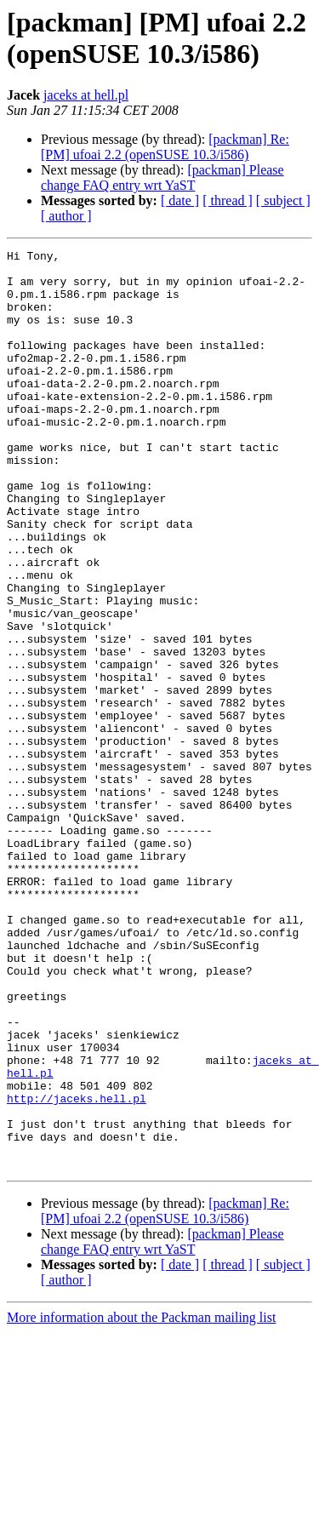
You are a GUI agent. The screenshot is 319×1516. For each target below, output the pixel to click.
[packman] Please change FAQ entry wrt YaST (162, 177)
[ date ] (180, 200)
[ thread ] (227, 200)
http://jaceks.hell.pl (76, 1269)
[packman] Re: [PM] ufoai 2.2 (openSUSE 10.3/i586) (165, 147)
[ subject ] (283, 200)
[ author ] (66, 216)
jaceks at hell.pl (85, 95)
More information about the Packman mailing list (141, 1501)
